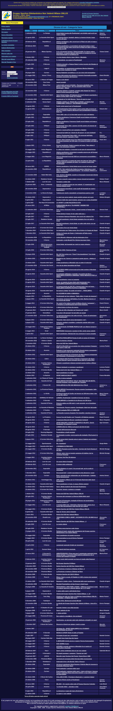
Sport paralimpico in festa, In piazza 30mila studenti (72, 484)
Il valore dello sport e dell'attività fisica (68, 591)
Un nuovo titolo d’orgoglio (64, 461)
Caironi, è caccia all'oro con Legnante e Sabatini (71, 130)
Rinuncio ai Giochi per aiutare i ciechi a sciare (70, 624)
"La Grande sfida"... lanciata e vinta (67, 686)
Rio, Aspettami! (61, 443)
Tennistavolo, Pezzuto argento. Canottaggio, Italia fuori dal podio (76, 407)
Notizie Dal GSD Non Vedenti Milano (67, 514)
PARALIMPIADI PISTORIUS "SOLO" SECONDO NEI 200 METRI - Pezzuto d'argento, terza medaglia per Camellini (76, 381)
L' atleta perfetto (61, 613)
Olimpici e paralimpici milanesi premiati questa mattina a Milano (76, 363)
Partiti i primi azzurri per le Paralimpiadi (68, 106)
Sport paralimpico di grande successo (68, 535)
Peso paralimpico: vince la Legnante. (67, 279)
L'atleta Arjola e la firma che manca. (67, 307)
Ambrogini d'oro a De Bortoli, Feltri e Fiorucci (70, 661)
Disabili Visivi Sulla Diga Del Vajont (67, 638)
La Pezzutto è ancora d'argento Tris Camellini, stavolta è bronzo (76, 413)
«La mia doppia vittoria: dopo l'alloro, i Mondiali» (71, 57)
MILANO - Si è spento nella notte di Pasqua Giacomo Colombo (75, 684)
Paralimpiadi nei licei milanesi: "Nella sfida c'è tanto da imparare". (76, 296)
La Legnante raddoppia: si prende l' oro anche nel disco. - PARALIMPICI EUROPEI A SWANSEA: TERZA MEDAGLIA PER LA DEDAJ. (76, 275)
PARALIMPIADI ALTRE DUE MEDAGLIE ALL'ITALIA (72, 385)
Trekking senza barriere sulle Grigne (67, 528)
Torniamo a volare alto (63, 181)
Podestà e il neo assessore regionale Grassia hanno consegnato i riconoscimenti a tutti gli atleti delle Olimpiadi (76, 351)
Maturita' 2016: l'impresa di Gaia (66, 250)
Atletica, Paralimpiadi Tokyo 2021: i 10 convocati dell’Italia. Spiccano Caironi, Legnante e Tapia (74, 136)
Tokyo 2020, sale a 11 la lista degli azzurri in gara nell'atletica (75, 114)
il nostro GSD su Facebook (10, 96)
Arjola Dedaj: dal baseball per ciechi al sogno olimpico (73, 244)
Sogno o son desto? (62, 79)
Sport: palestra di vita (63, 610)
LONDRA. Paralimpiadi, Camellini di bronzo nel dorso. (73, 397)
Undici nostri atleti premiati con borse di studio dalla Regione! (75, 559)
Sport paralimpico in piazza (64, 372)
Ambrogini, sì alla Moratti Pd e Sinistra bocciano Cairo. (73, 240)
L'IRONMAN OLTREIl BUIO (64, 446)
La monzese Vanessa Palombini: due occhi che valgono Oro (75, 216)
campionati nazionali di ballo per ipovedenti (69, 545)
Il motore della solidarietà (64, 464)
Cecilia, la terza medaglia (64, 378)
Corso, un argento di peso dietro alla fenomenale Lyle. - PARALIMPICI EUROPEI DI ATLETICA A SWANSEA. (73, 283)
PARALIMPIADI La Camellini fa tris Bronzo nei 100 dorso (73, 400)
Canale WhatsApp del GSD (10, 91)
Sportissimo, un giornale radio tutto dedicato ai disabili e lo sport (76, 620)
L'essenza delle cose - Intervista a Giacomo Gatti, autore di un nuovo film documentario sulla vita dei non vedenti (75, 505)
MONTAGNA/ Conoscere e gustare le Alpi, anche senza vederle (75, 331)
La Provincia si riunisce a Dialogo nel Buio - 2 (70, 569)
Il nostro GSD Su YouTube (10, 93)
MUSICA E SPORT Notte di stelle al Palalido (69, 632)
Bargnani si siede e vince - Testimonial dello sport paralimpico (75, 581)
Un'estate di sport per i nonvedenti (67, 635)
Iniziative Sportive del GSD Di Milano (67, 574)
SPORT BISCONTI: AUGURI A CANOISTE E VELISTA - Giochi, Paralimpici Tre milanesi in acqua (75, 423)
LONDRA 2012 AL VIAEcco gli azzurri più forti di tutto (72, 427)
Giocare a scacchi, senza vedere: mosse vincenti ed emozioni (75, 179)
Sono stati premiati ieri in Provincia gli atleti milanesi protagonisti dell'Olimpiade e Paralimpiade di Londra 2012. (76, 355)
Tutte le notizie (6, 29)
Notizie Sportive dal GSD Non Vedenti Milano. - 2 (71, 521)
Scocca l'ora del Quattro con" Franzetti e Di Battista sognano (75, 417)
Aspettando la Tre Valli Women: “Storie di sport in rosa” (73, 99)
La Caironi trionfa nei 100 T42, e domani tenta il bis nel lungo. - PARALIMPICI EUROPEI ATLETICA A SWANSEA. (75, 287)
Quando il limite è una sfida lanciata (67, 607)
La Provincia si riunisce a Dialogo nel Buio (69, 571)
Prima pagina (6, 26)
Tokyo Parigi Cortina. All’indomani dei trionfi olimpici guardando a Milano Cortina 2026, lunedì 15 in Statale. (76, 95)
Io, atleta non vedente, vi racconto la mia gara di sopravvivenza (75, 149)
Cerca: (4, 72)
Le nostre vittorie (61, 524)
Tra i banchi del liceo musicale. (66, 549)
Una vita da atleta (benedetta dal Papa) (68, 265)
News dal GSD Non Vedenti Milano (67, 343)
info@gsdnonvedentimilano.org (38, 16)
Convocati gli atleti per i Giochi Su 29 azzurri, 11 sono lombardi (75, 132)
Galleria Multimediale (8, 48)
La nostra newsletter (8, 45)
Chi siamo (5, 32)
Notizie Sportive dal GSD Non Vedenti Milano (70, 566)
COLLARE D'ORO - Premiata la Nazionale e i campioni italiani (75, 677)
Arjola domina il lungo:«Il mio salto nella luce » (71, 213)
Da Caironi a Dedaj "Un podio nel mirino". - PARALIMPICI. (74, 290)
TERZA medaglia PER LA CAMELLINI (67, 410)
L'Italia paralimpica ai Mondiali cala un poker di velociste (73, 262)
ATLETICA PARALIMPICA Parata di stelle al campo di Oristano (75, 338)
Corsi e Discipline (7, 35)
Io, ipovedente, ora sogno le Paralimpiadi (69, 60)
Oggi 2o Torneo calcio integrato (66, 511)
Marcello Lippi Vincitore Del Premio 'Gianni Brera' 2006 (73, 656)
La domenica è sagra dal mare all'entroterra (69, 691)
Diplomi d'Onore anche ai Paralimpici (67, 679)
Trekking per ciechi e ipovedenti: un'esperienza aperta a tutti (75, 193)
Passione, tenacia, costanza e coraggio (68, 489)
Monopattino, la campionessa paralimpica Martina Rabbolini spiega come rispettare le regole (75, 69)
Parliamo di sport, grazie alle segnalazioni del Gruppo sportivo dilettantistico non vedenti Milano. (75, 531)
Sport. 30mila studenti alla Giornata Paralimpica (71, 486)
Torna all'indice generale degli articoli (36, 696)
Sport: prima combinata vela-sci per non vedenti (71, 650)
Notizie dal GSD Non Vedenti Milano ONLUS (69, 493)
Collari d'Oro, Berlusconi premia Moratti (68, 600)
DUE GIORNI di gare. (62, 643)
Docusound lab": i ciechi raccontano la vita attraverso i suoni (75, 473)
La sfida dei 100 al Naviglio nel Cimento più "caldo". (72, 310)
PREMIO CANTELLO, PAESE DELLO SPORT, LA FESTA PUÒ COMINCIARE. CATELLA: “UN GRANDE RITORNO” (75, 102)
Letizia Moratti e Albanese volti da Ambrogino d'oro (72, 237)
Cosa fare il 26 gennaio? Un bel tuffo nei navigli (71, 313)
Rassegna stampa (7, 38)
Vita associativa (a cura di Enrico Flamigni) (69, 538)
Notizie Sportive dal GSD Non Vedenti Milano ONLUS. (72, 509)
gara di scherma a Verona (64, 340)
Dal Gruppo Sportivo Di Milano (65, 563)
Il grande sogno (61, 541)
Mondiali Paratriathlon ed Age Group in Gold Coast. (72, 584)
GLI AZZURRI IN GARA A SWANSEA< (67, 293)
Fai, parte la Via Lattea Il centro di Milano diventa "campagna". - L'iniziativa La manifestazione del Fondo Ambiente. (76, 303)
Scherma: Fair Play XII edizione (66, 457)
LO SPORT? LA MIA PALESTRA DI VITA (68, 202)
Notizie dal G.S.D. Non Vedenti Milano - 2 (69, 370)
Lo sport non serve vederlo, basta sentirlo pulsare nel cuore (75, 197)
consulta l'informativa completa (89, 2)
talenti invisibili (61, 82)
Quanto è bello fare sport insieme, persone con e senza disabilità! (76, 200)
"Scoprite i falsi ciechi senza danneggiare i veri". (71, 320)
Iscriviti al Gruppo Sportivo (90, 13)
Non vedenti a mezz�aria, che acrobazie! (69, 616)
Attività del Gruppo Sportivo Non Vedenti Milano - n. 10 (73, 594)
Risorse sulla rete (7, 53)
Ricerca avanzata (12, 78)
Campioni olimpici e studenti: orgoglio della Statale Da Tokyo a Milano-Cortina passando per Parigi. (75, 91)
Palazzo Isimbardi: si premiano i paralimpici (69, 367)
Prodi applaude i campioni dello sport (68, 668)
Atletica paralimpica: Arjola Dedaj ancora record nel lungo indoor (76, 166)
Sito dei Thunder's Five (9, 62)
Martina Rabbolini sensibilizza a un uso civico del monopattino (75, 72)
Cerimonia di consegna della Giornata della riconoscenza (74, 659)
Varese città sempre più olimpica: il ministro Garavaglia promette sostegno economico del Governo (76, 76)
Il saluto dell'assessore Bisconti (66, 429)
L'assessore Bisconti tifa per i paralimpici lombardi (72, 420)
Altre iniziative (6, 50)
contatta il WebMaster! (72, 706)
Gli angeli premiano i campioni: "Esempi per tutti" (71, 653)
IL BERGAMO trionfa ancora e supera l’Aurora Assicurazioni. (75, 641)
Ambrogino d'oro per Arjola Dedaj (66, 227)
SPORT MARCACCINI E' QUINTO (66, 375)
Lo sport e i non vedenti (63, 693)
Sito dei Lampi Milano (8, 59)
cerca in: (4, 74)
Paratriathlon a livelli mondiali (65, 432)
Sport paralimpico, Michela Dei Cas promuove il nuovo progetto (76, 333)
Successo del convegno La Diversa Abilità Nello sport (73, 496)
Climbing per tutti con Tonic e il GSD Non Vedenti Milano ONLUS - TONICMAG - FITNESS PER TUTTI (76, 597)
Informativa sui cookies (9, 56)
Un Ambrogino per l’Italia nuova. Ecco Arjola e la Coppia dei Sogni (77, 230)
